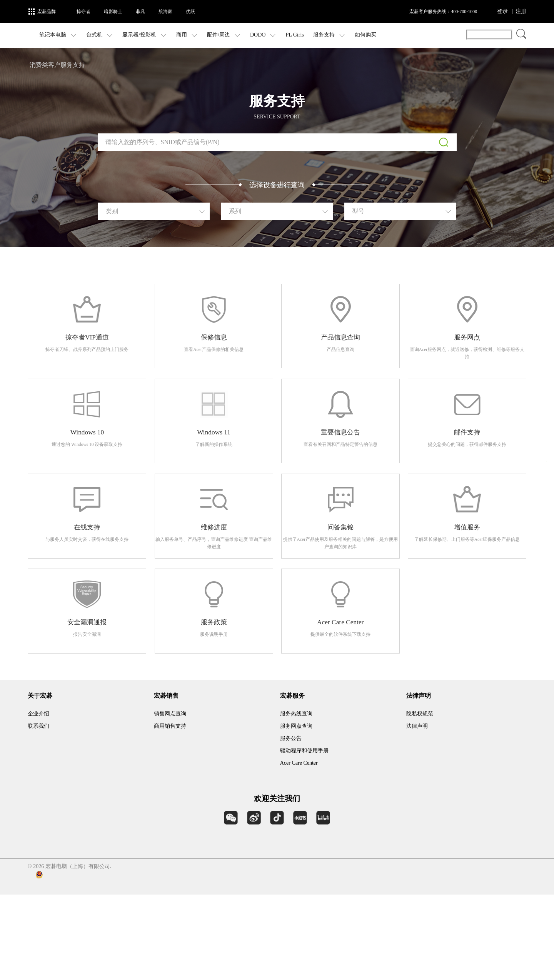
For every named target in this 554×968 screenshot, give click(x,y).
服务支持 (362, 35)
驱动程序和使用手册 (304, 824)
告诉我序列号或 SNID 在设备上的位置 (277, 168)
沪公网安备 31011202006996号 (133, 948)
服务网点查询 (296, 799)
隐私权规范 (419, 787)
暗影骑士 (113, 11)
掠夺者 (83, 11)
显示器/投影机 (177, 35)
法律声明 (417, 799)
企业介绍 (38, 787)
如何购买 (398, 35)
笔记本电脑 (91, 35)
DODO (296, 35)
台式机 (132, 35)
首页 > (36, 65)
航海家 (165, 11)
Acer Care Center (299, 836)
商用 (220, 35)
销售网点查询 (170, 787)
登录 (502, 11)
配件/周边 (257, 35)
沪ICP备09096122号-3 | (56, 948)
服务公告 (291, 812)
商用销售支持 (170, 799)
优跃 (190, 11)
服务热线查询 (296, 787)
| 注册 (519, 11)
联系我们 (38, 799)
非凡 (140, 11)
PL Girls (328, 35)
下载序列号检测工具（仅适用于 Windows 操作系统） (277, 181)
